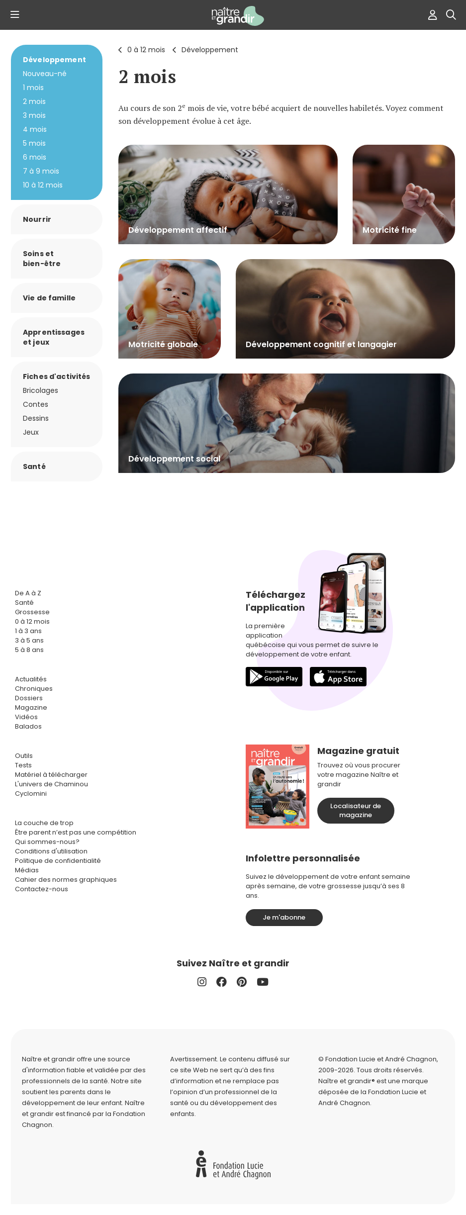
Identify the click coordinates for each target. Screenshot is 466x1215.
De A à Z (28, 593)
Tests (23, 765)
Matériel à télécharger (51, 774)
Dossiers (29, 698)
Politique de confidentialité (58, 860)
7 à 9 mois (41, 171)
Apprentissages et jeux (54, 337)
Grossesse (32, 612)
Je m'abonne (284, 917)
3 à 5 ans (29, 640)
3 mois (34, 115)
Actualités (31, 679)
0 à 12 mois (146, 50)
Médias (27, 870)
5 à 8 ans (29, 649)
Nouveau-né (45, 74)
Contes (35, 404)
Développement (210, 50)
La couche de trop (44, 823)
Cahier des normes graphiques (66, 879)
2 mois (147, 76)
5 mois (34, 143)
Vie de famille (49, 298)
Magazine (31, 707)
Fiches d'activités (57, 376)
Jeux (31, 432)
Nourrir (37, 219)
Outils (24, 755)
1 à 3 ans (28, 631)
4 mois (35, 129)
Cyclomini (31, 793)
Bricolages (40, 390)
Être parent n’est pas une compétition (75, 832)
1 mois (33, 88)
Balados (28, 726)
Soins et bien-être (42, 259)
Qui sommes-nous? (47, 841)
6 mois (34, 157)
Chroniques (34, 688)
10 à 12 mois (43, 185)
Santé (34, 466)
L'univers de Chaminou (51, 784)
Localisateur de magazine (355, 810)
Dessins (36, 418)
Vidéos (26, 717)
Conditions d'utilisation (51, 851)
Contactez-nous (41, 889)
